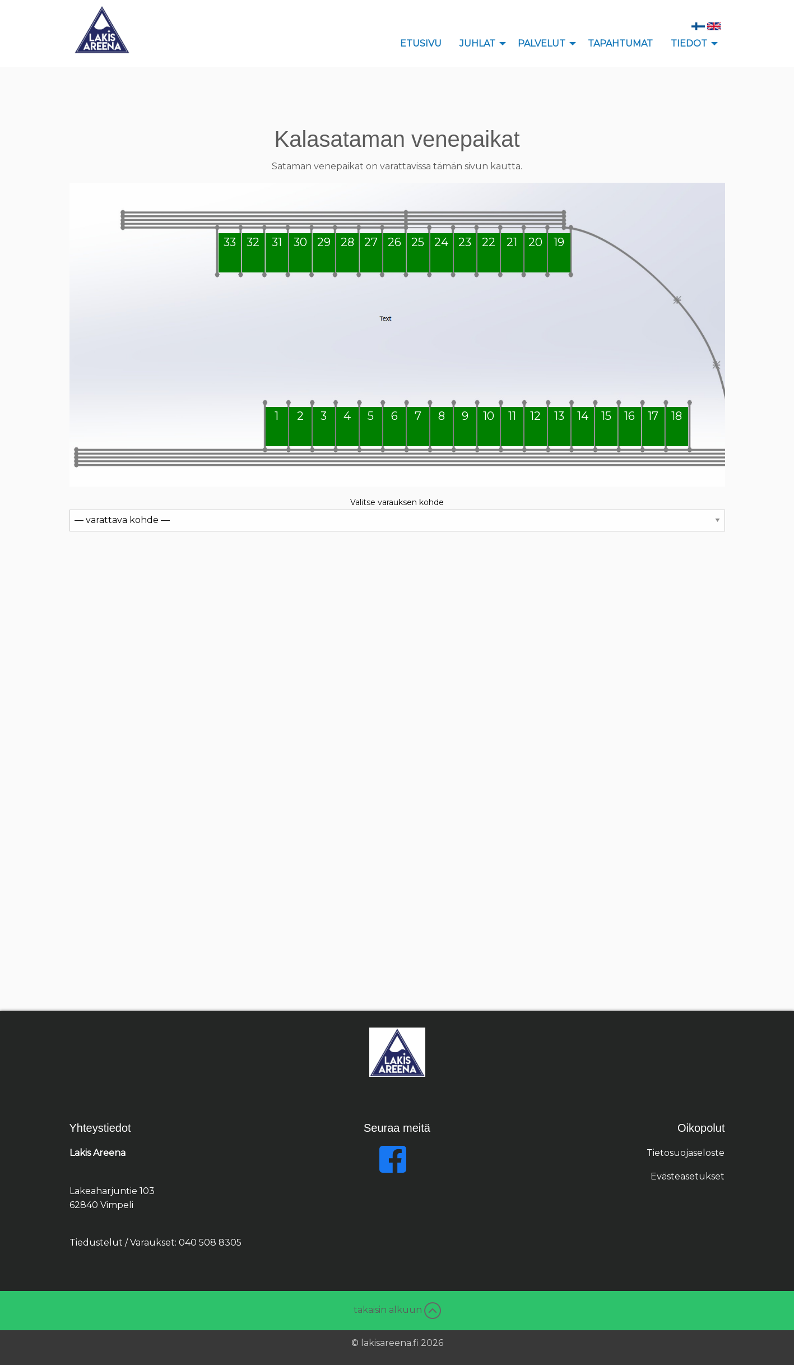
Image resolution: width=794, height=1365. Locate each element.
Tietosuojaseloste (686, 1152)
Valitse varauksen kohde (397, 502)
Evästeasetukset (688, 1176)
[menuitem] (421, 43)
